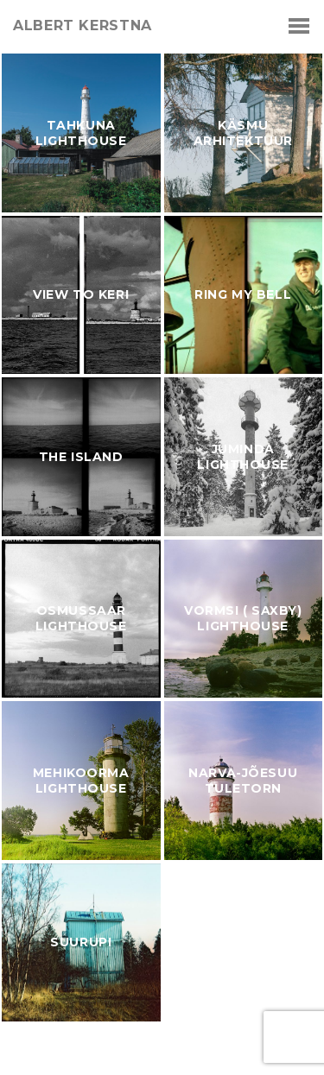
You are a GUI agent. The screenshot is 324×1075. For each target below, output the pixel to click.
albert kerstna (82, 26)
